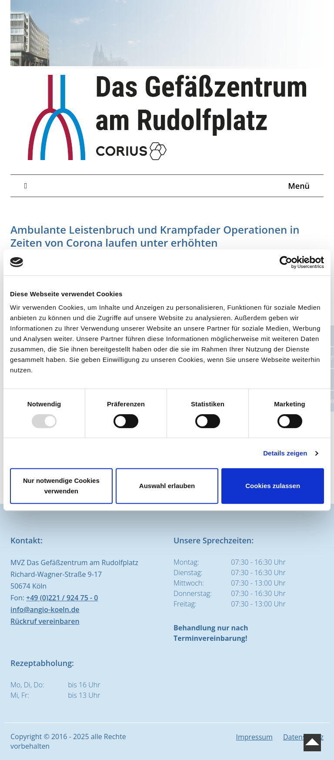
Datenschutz (303, 737)
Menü (167, 186)
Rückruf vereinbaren (45, 621)
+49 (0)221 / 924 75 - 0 (62, 598)
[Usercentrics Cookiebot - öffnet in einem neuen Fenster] (286, 262)
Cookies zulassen (272, 485)
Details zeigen (285, 453)
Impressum (254, 737)
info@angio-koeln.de (45, 609)
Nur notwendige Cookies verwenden (61, 486)
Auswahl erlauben (167, 485)
